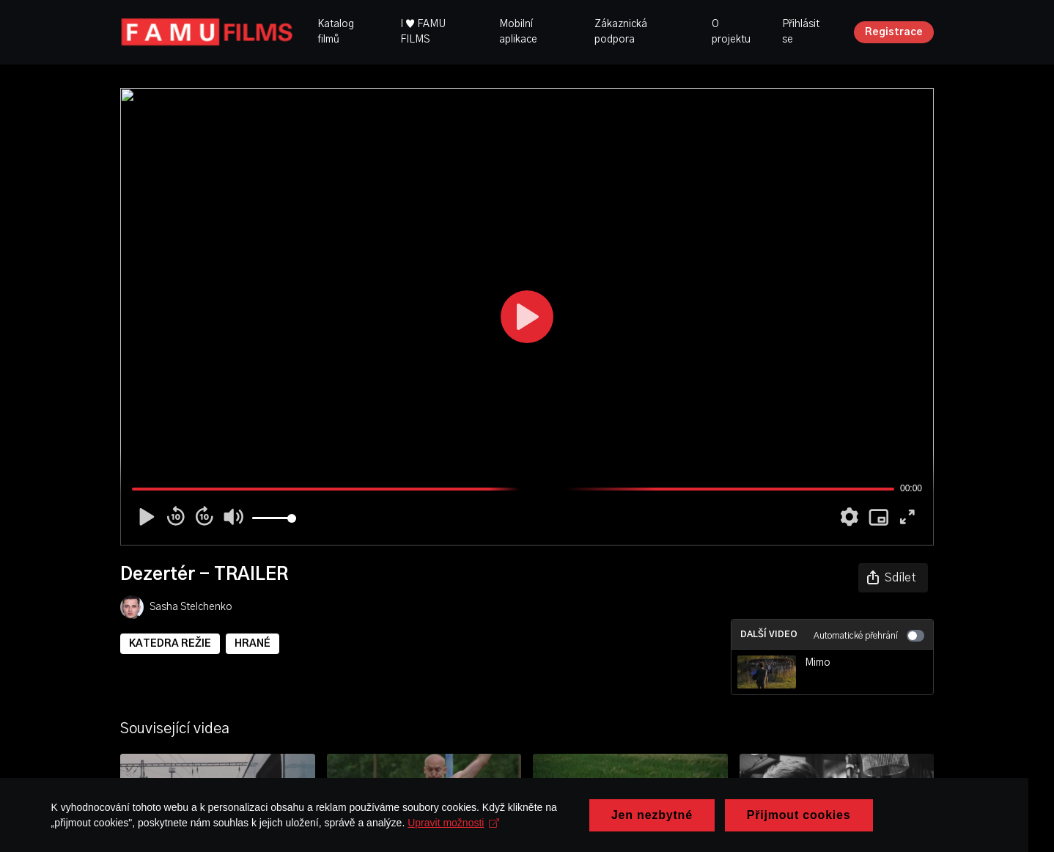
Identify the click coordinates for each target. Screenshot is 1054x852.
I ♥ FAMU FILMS (423, 32)
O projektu (731, 32)
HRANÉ (252, 644)
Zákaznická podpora (620, 32)
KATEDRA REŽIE (170, 644)
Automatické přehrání (869, 636)
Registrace (894, 32)
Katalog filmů (335, 32)
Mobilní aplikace (518, 32)
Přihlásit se (800, 32)
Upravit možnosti (411, 836)
